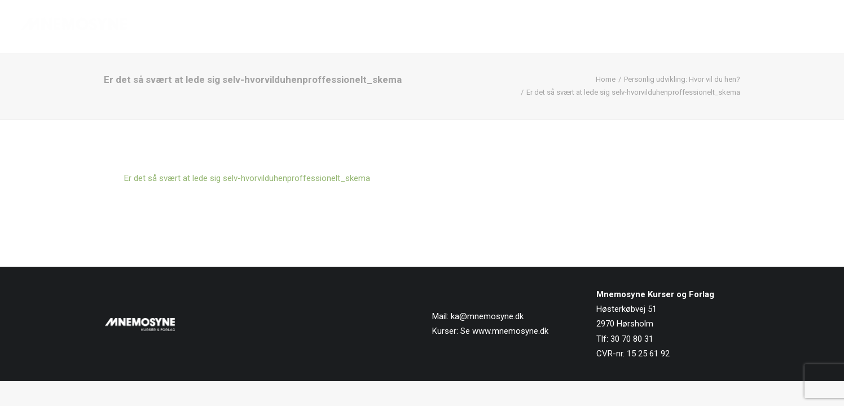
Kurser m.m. (623, 26)
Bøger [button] (561, 26)
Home (606, 79)
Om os (683, 26)
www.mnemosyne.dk (510, 331)
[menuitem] (512, 26)
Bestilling (736, 26)
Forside (508, 26)
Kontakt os (800, 26)
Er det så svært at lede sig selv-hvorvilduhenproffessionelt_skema (247, 178)
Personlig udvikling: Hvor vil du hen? (682, 79)
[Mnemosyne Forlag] (74, 26)
